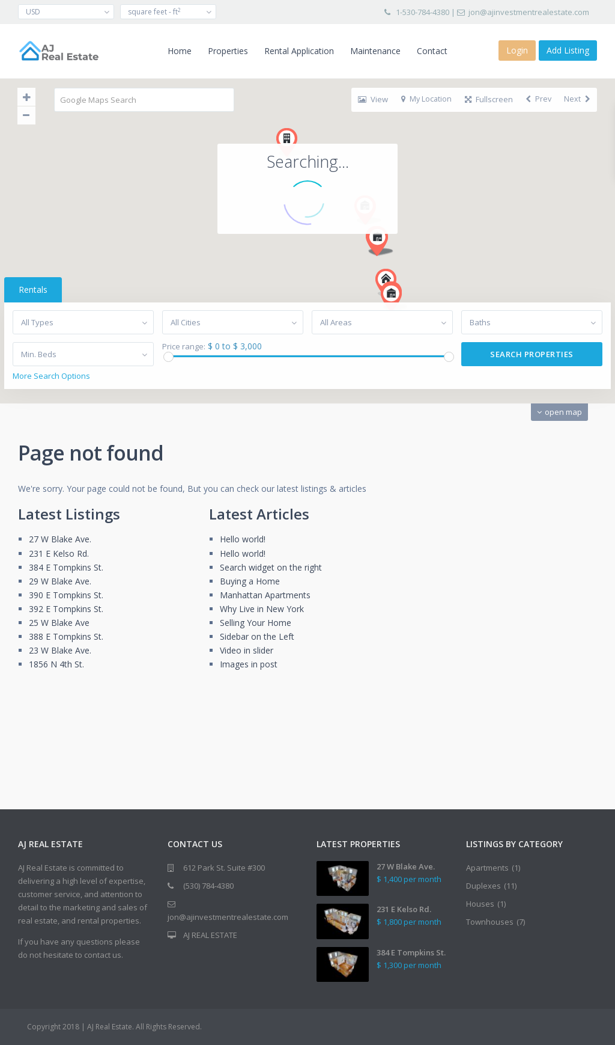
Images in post (248, 664)
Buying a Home (250, 581)
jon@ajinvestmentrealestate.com (528, 12)
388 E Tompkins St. (66, 636)
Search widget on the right (271, 567)
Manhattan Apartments (265, 595)
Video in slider (246, 650)
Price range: (183, 347)
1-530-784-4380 (422, 12)
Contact (432, 51)
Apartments (487, 867)
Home (180, 51)
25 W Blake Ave (59, 622)
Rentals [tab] (33, 289)
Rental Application (299, 51)
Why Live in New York (262, 608)
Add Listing (568, 50)
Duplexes (483, 885)
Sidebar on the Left (257, 636)
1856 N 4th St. (56, 664)
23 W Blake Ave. (60, 650)
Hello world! (242, 539)
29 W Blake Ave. (60, 581)
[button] (369, 124)
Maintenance (375, 51)
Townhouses (490, 921)
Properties (228, 51)
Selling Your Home (255, 622)
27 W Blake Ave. (60, 539)
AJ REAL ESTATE (210, 935)
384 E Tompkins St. (66, 567)
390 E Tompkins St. (66, 595)
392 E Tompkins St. (66, 608)
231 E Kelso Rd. (59, 553)
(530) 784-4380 (208, 885)
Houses (480, 903)
